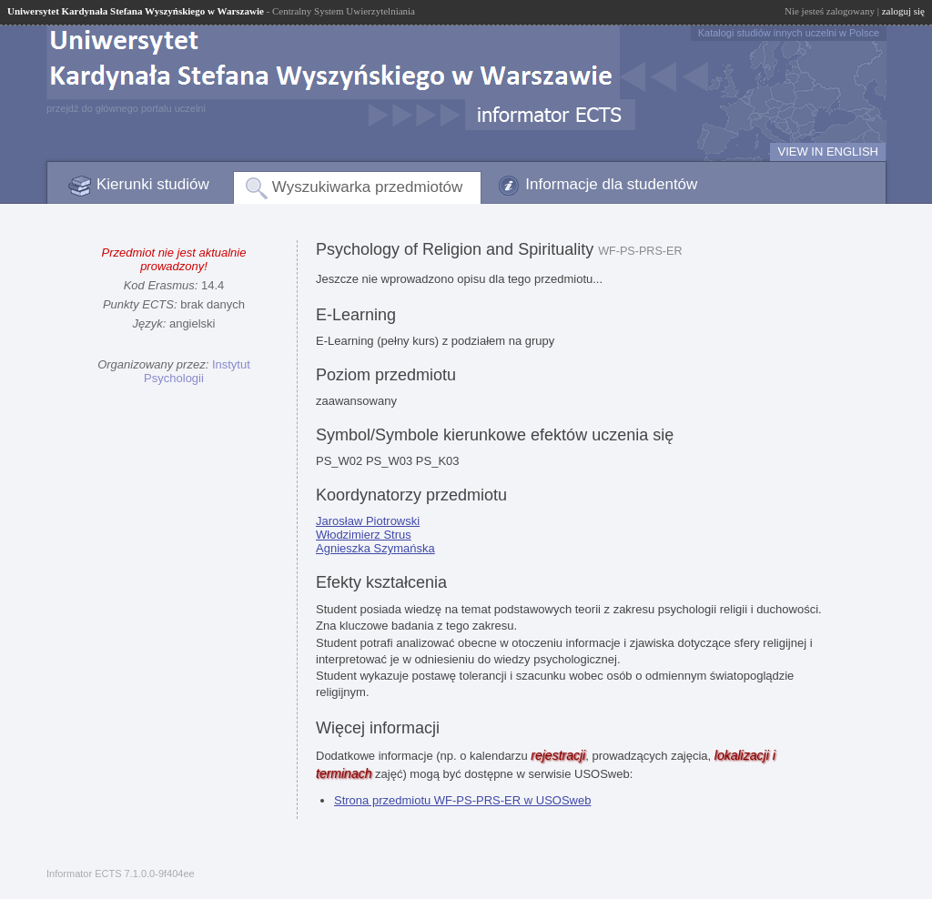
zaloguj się (903, 10)
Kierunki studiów (152, 184)
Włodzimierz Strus (363, 534)
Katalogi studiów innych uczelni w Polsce (788, 32)
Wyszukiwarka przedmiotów (367, 187)
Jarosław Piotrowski (368, 521)
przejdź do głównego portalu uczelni (126, 108)
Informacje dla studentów (611, 184)
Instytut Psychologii (197, 371)
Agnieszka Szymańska (375, 548)
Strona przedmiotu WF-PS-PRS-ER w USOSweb (462, 800)
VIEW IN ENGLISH (827, 151)
